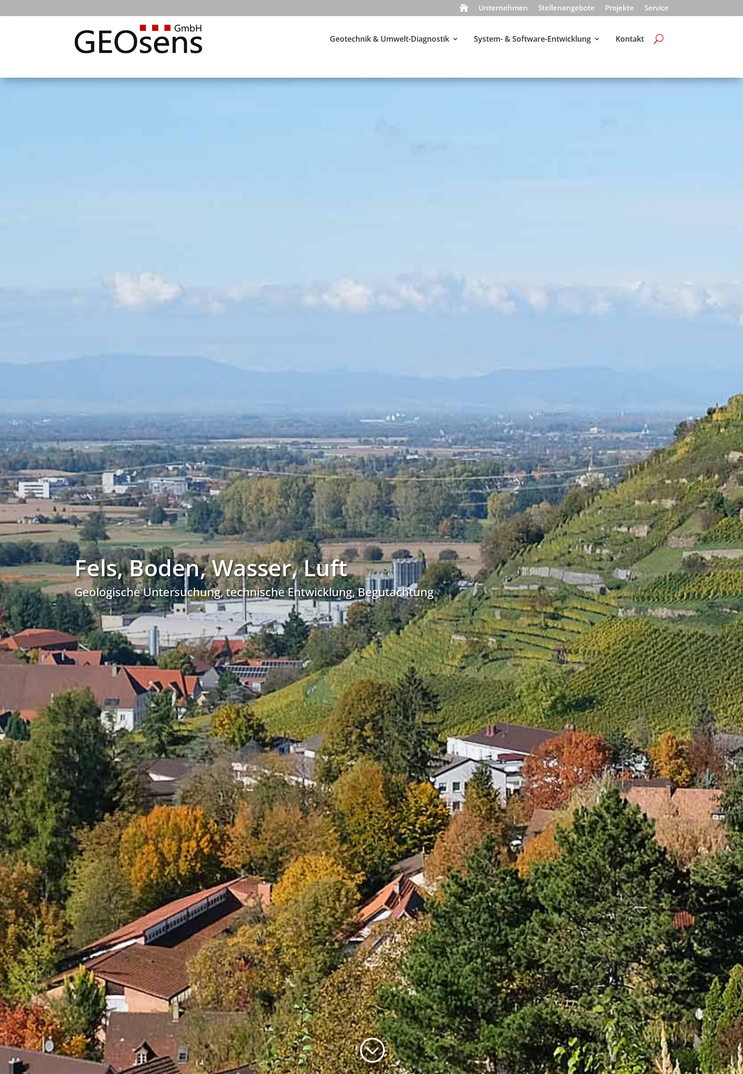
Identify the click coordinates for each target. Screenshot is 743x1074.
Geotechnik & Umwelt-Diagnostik (389, 39)
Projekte (619, 9)
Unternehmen (503, 9)
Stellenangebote (566, 9)
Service (656, 9)
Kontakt (630, 39)
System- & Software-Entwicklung (532, 39)
